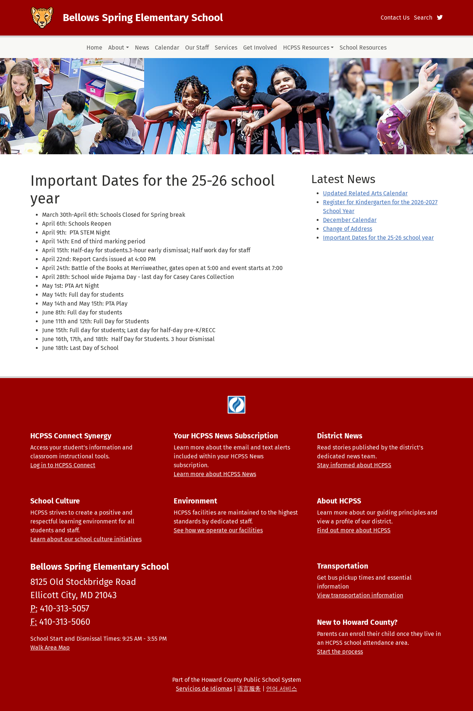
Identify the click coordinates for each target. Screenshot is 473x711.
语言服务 (249, 688)
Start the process (340, 651)
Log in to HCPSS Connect (62, 465)
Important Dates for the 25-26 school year (378, 237)
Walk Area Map (50, 647)
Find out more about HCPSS (354, 530)
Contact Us (395, 17)
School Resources (363, 47)
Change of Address (347, 228)
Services (226, 47)
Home (94, 47)
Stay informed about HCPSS (354, 465)
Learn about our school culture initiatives (86, 539)
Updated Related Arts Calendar (365, 193)
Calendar (167, 47)
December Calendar (350, 219)
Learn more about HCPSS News (215, 474)
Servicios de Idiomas (204, 688)
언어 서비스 (281, 688)
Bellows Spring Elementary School (143, 17)
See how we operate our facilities (218, 530)
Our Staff (197, 47)
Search (423, 17)
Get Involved (260, 47)
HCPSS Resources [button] (306, 47)
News (142, 47)
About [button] (116, 47)
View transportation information (360, 595)
